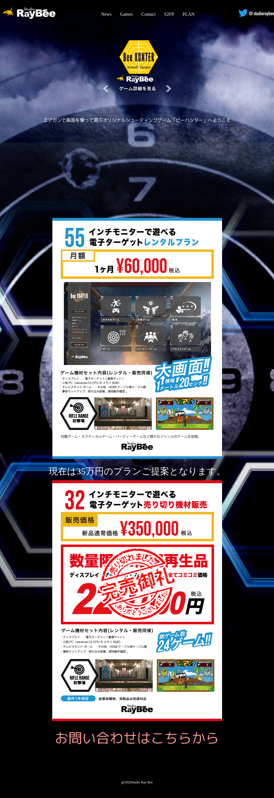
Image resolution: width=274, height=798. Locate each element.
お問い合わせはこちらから (137, 737)
